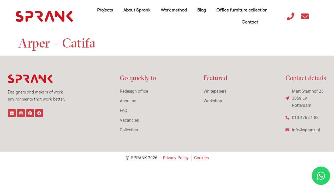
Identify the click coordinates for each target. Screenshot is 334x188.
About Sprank (136, 10)
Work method (174, 10)
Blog (201, 10)
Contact (250, 22)
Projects (105, 10)
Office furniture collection (241, 10)
